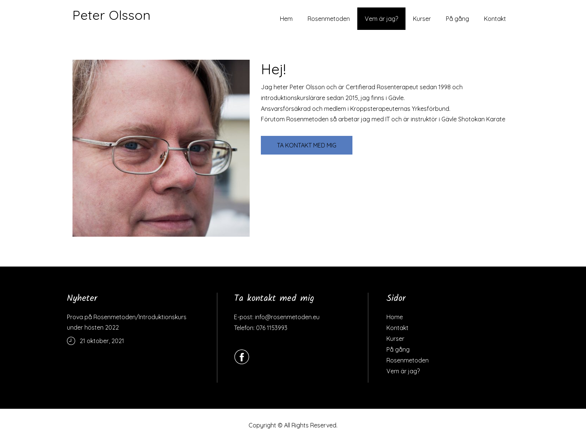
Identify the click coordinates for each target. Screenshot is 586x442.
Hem (286, 18)
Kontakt (495, 18)
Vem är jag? (381, 18)
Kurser (422, 18)
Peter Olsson (112, 15)
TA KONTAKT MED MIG (306, 145)
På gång (457, 18)
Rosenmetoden (329, 18)
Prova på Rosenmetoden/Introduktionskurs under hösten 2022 (126, 322)
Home (394, 317)
